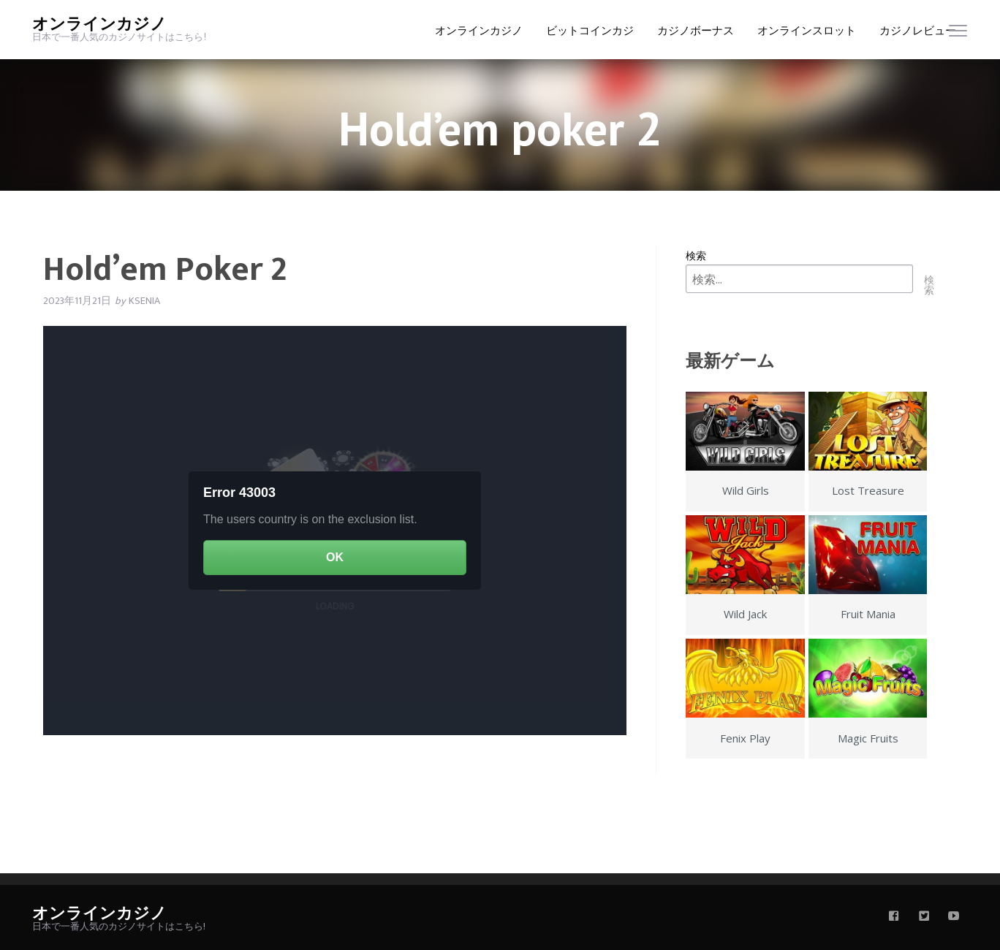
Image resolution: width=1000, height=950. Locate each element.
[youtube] (954, 917)
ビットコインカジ (590, 30)
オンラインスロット (806, 30)
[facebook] (894, 917)
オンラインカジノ (99, 24)
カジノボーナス (695, 30)
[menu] (958, 34)
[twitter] (924, 917)
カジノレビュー (917, 30)
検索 (696, 255)
